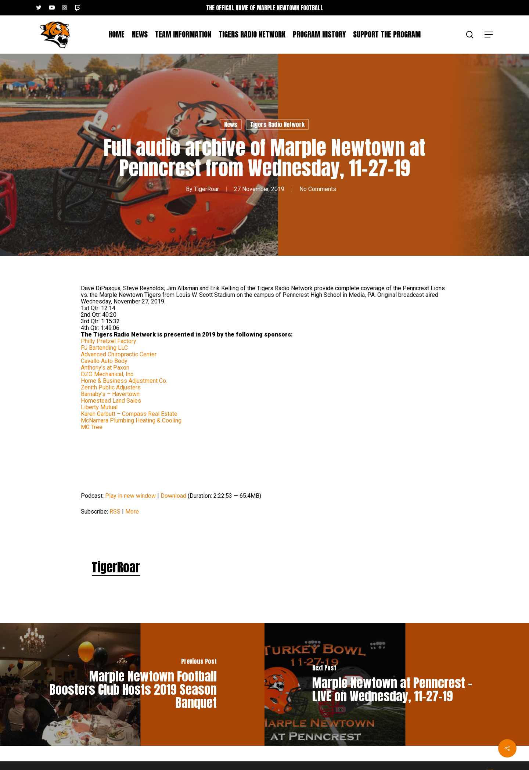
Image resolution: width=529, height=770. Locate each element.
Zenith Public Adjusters (111, 387)
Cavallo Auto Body (104, 360)
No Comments (317, 188)
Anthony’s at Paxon (105, 367)
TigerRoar (206, 188)
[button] (489, 35)
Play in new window (130, 495)
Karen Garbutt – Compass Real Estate (129, 413)
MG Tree (91, 427)
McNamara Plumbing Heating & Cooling (131, 420)
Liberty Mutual (99, 407)
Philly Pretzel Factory (108, 341)
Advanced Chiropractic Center (118, 354)
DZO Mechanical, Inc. (107, 374)
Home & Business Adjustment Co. (124, 380)
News (230, 124)
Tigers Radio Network (277, 124)
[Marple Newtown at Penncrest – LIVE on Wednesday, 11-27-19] (396, 684)
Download (173, 495)
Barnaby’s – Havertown (110, 394)
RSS (114, 511)
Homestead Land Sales (111, 400)
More (132, 511)
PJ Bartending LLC (104, 347)
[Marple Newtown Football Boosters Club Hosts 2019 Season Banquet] (132, 684)
